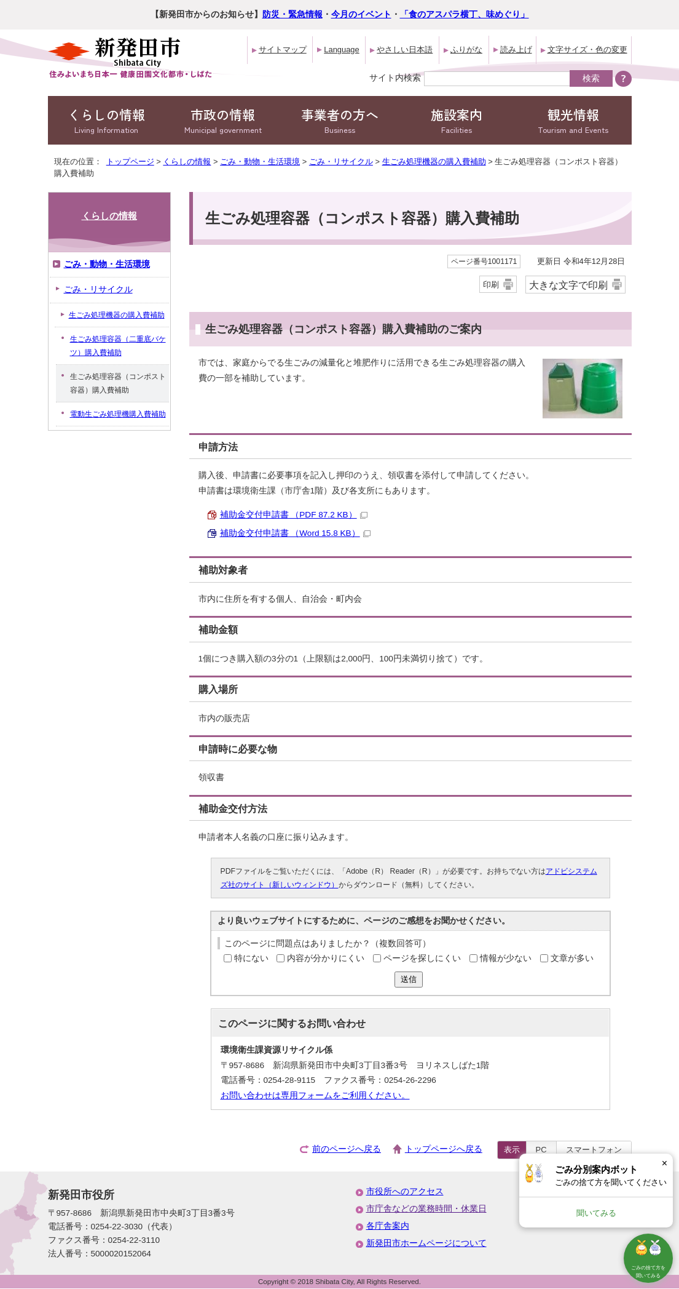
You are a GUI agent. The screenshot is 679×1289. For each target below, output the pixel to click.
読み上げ (516, 49)
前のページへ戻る (346, 1149)
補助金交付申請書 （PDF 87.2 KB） (293, 514)
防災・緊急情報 (292, 14)
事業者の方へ (340, 120)
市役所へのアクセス (405, 1191)
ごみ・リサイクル (341, 161)
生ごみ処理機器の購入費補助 (434, 161)
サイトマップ (283, 49)
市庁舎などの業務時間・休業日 (426, 1208)
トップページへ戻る (443, 1149)
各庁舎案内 (387, 1226)
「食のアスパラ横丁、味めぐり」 (464, 14)
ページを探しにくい (422, 958)
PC (541, 1149)
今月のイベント (361, 14)
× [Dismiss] (664, 1163)
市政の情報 (223, 120)
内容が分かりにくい (325, 958)
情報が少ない (506, 958)
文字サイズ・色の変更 (587, 49)
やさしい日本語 (405, 49)
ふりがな (466, 49)
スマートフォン (594, 1149)
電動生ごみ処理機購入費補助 (118, 414)
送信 (409, 979)
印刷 (491, 284)
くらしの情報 (106, 120)
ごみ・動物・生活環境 (260, 161)
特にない (251, 958)
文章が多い (572, 958)
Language (341, 49)
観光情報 (573, 120)
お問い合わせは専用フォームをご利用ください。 (315, 1095)
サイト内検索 (395, 77)
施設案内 (456, 120)
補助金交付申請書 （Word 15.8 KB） (295, 533)
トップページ (130, 161)
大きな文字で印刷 (568, 284)
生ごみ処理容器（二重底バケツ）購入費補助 (118, 346)
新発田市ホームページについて (426, 1243)
